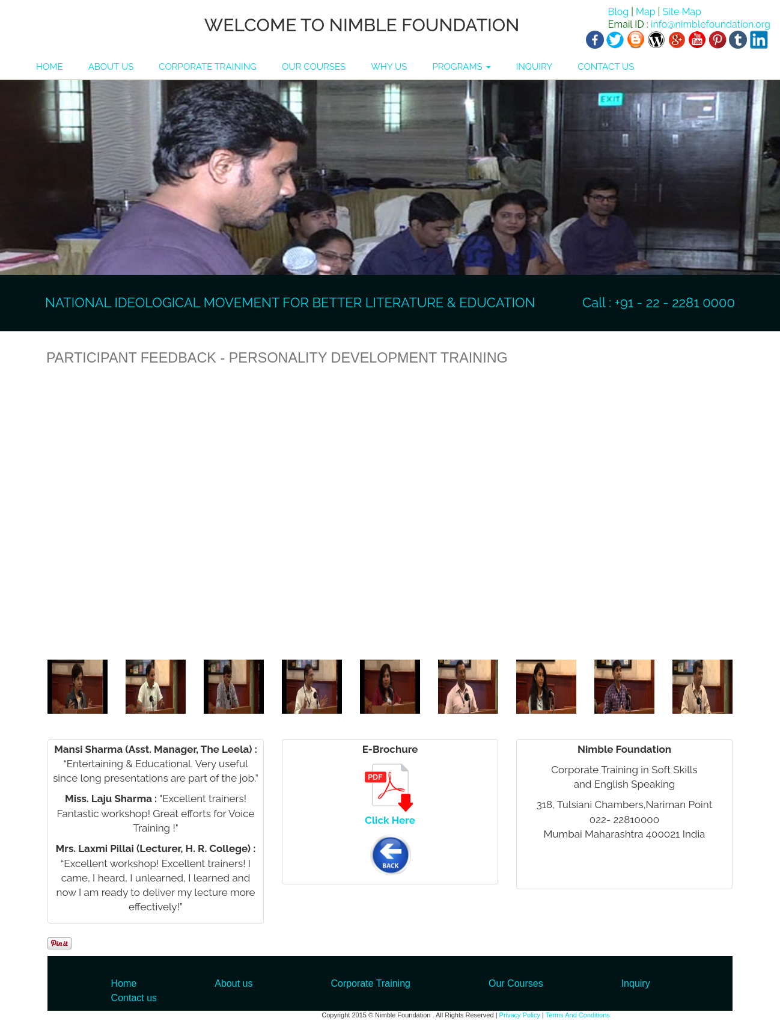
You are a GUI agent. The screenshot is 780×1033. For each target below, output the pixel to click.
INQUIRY (534, 66)
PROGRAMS (461, 66)
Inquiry (635, 983)
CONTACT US (605, 66)
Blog (618, 11)
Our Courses (516, 983)
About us (233, 983)
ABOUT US (111, 66)
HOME (49, 66)
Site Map (681, 11)
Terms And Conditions (578, 1015)
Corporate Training (370, 983)
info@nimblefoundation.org (709, 24)
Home (124, 983)
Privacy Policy (519, 1015)
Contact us (134, 998)
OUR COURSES (314, 66)
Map (646, 11)
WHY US (389, 66)
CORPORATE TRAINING (208, 66)
